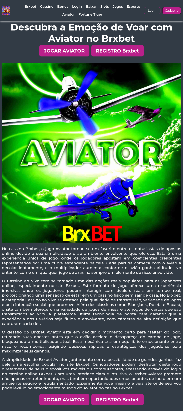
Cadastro (172, 10)
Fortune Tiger (90, 14)
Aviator (68, 14)
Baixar (91, 7)
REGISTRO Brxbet (117, 51)
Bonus (62, 7)
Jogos (118, 7)
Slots (105, 7)
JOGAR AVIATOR (64, 51)
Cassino (46, 7)
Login (77, 7)
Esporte (133, 7)
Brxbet (30, 7)
